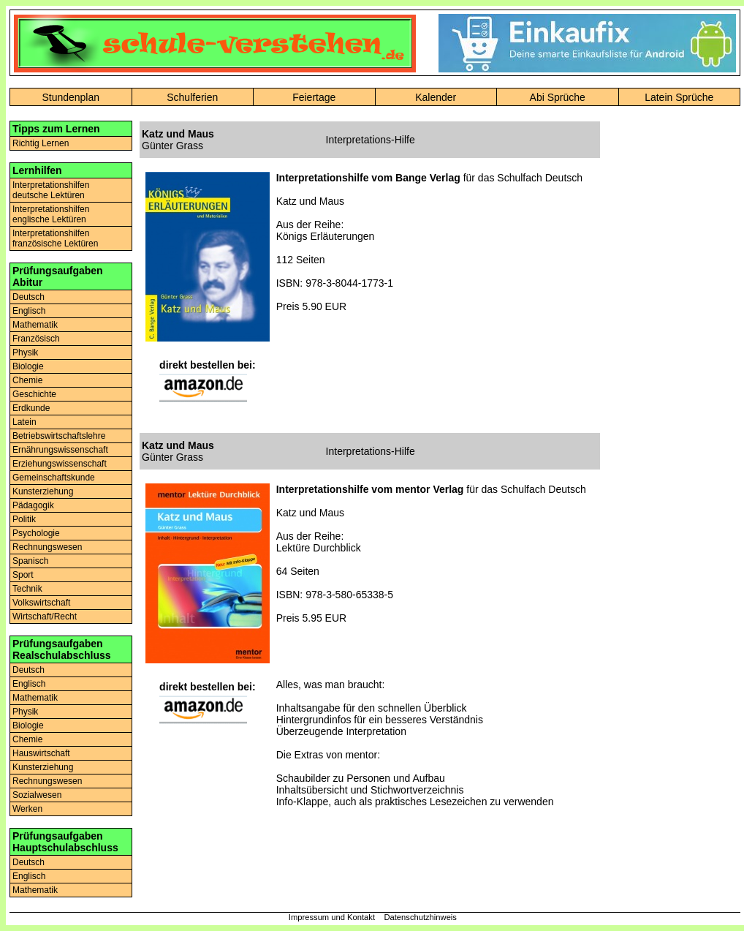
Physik (25, 352)
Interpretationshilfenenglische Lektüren (50, 214)
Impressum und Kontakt (332, 917)
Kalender (435, 97)
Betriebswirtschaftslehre (58, 436)
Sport (23, 575)
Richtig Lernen (40, 143)
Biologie (28, 366)
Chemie (27, 380)
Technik (27, 589)
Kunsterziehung (42, 491)
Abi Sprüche (557, 97)
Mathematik (35, 325)
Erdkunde (31, 408)
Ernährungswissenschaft (60, 450)
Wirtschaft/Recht (44, 616)
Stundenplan (70, 97)
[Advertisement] (679, 340)
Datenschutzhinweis (420, 917)
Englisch (28, 311)
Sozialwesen (36, 795)
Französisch (36, 338)
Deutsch (28, 297)
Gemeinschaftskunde (53, 477)
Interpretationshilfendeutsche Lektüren (50, 190)
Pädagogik (33, 505)
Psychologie (36, 533)
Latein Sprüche (679, 97)
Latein (24, 422)
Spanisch (30, 561)
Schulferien (192, 97)
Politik (24, 519)
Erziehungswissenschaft (59, 464)
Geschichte (34, 394)
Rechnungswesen (47, 547)
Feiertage (313, 97)
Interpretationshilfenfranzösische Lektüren (55, 238)
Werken (27, 809)
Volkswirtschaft (41, 603)
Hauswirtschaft (41, 753)
